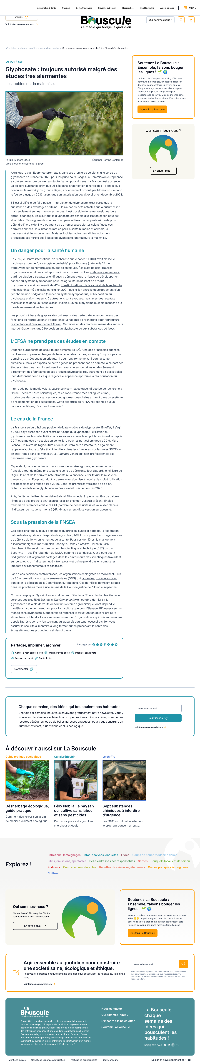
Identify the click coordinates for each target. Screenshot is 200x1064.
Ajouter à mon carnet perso (29, 652)
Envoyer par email (24, 658)
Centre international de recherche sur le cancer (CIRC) (61, 259)
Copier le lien (45, 658)
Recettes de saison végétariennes (122, 867)
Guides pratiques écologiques (168, 867)
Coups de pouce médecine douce (154, 855)
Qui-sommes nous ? (160, 19)
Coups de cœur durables (79, 867)
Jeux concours (110, 1060)
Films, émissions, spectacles (67, 861)
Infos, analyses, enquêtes (24, 48)
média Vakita (41, 388)
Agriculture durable (49, 48)
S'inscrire (21, 17)
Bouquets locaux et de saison (170, 861)
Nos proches (111, 36)
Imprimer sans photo (85, 652)
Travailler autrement (87, 36)
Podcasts (54, 867)
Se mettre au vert (60, 36)
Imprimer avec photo (59, 652)
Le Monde (82, 544)
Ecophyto (39, 172)
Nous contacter (111, 1008)
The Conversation (64, 599)
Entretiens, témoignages (64, 855)
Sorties (143, 861)
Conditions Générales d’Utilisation (48, 1060)
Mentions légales (17, 1060)
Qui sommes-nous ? (114, 1014)
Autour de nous (156, 36)
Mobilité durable (132, 36)
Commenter (21, 668)
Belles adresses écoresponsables (112, 861)
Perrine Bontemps (113, 159)
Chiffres (53, 873)
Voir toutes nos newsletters (19, 24)
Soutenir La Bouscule (152, 109)
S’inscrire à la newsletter (118, 1021)
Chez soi (40, 36)
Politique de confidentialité (83, 1060)
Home (6, 47)
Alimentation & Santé (18, 36)
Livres (125, 855)
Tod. (188, 1059)
